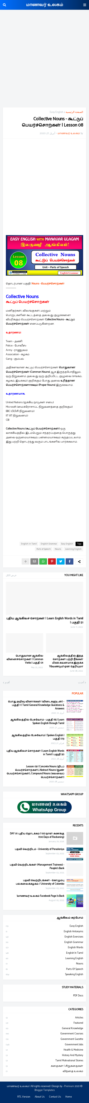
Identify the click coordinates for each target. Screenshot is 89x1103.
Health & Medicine (44, 1050)
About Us (39, 1097)
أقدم (7, 683)
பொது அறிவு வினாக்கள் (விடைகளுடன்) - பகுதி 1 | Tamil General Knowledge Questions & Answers (36, 705)
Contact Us (55, 1097)
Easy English (56, 112)
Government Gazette (44, 1039)
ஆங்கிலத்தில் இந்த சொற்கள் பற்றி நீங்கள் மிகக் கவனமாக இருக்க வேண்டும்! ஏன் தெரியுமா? (66, 661)
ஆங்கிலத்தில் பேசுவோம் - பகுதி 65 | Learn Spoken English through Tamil (37, 721)
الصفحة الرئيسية (74, 112)
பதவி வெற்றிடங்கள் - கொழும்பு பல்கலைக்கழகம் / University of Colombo (40, 882)
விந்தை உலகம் (44, 1071)
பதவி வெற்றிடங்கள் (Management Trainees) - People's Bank (37, 866)
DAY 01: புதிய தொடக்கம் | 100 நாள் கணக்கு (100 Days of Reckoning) (37, 835)
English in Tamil (29, 544)
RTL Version (23, 1097)
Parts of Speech (43, 549)
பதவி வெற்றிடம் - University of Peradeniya (39, 849)
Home (68, 1097)
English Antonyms (44, 931)
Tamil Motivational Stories (44, 1061)
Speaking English (44, 974)
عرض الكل (11, 575)
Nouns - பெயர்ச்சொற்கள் (48, 284)
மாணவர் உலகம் (44, 4)
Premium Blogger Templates (54, 1088)
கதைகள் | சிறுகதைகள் (44, 1066)
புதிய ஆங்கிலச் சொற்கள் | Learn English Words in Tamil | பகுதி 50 (35, 752)
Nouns (58, 549)
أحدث (81, 683)
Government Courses (44, 1034)
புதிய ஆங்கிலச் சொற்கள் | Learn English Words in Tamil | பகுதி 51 (44, 620)
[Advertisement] (44, 59)
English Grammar (49, 544)
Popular (77, 693)
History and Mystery (44, 1055)
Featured (44, 1023)
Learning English (73, 549)
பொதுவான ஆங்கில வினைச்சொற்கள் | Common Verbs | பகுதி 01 (24, 659)
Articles (44, 1018)
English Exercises (44, 937)
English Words (44, 947)
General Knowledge (44, 1028)
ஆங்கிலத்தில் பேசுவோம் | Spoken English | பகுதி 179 (38, 737)
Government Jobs (44, 1045)
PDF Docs (78, 996)
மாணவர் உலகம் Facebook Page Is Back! (40, 896)
